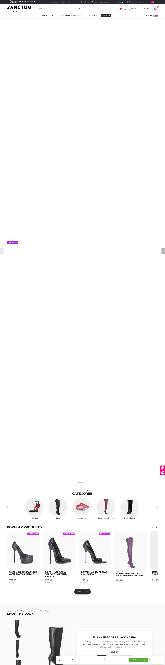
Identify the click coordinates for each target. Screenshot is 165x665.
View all (82, 591)
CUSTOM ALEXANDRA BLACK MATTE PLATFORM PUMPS (23, 573)
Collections (90, 16)
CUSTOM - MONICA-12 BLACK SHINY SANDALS (94, 573)
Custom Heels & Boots (70, 16)
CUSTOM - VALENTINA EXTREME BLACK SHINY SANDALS (56, 574)
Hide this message (138, 660)
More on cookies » (155, 660)
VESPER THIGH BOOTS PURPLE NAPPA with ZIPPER (130, 574)
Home (44, 16)
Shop (53, 16)
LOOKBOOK (105, 16)
